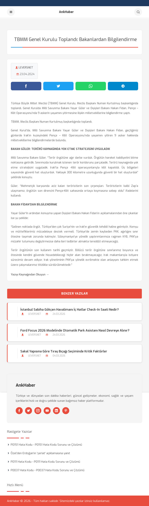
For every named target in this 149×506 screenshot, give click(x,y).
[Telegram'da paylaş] (123, 85)
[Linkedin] (56, 410)
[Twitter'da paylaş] (58, 85)
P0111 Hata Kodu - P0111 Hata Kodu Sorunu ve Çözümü (45, 461)
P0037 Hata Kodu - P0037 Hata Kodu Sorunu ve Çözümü (47, 470)
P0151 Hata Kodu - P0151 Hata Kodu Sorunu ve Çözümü (46, 444)
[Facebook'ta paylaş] (26, 85)
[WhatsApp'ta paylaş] (90, 85)
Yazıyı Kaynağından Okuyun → (30, 274)
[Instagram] (37, 410)
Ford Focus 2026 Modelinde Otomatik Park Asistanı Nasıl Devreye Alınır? (74, 330)
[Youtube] (47, 410)
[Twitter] (28, 410)
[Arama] (138, 12)
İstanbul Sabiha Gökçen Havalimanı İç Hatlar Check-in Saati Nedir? (69, 309)
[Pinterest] (65, 410)
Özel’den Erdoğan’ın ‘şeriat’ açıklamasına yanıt (40, 453)
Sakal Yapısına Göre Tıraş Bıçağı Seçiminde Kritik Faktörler (63, 351)
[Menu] (11, 12)
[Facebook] (19, 410)
